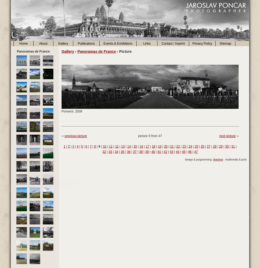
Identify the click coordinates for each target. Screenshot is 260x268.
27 (208, 146)
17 (147, 146)
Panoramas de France (96, 51)
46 (190, 152)
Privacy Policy (202, 43)
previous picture (75, 136)
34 (116, 152)
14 (129, 146)
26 (202, 146)
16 (141, 146)
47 (196, 152)
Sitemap (225, 43)
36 (128, 152)
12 (116, 146)
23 (184, 146)
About (43, 43)
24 (190, 146)
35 (122, 152)
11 (110, 146)
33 (110, 152)
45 (183, 152)
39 (147, 152)
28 (214, 146)
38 (141, 152)
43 (171, 152)
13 (123, 146)
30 (227, 146)
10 (104, 146)
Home (23, 43)
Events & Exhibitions (118, 43)
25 (196, 146)
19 (159, 146)
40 (153, 152)
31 (233, 146)
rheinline (218, 159)
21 (172, 146)
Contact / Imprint (173, 43)
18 (153, 146)
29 (220, 146)
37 (134, 152)
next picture (227, 136)
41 (159, 152)
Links (147, 43)
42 (165, 152)
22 (178, 146)
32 (104, 152)
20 (166, 146)
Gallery (63, 43)
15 (135, 146)
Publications (86, 43)
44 (177, 152)
